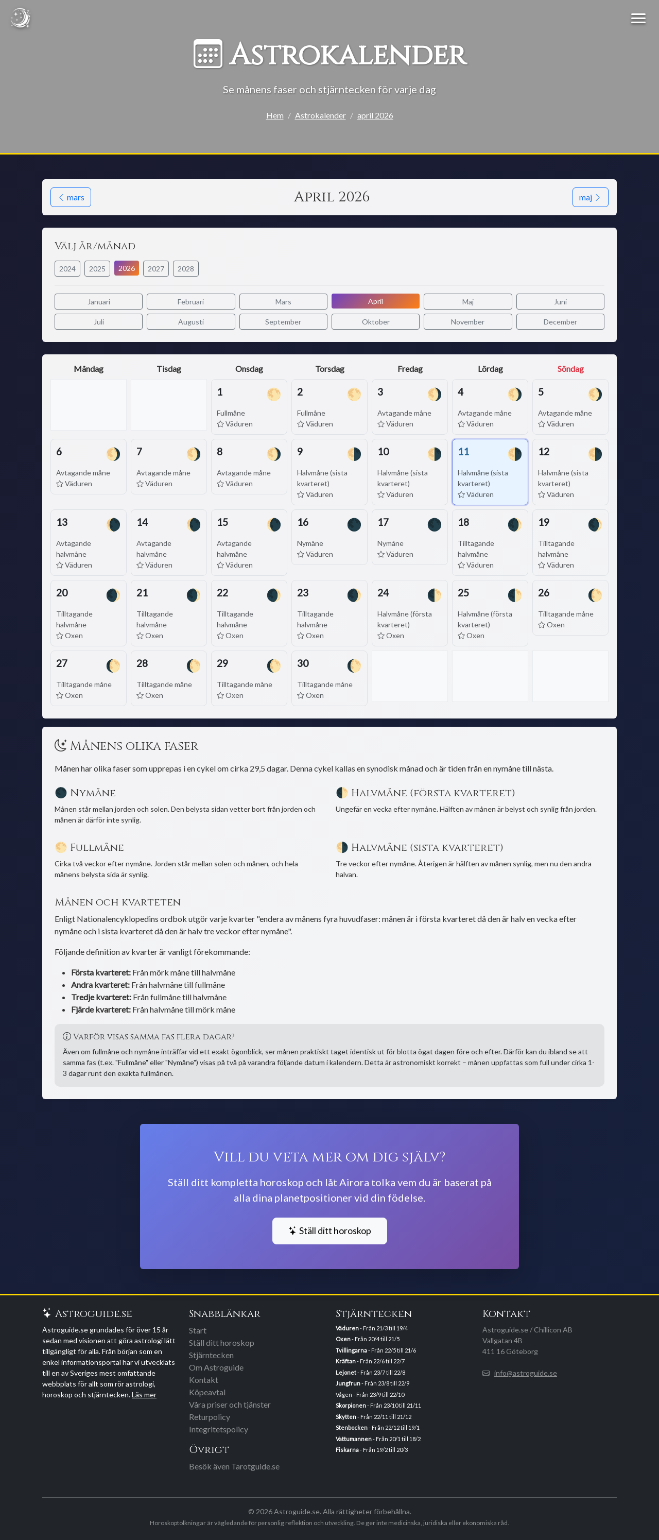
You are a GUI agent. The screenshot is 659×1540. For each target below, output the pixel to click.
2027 (156, 268)
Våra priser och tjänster (230, 1404)
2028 (186, 268)
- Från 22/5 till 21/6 (376, 1350)
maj (590, 197)
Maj (468, 301)
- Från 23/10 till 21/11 (378, 1405)
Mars (283, 301)
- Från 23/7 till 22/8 (370, 1372)
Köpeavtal (207, 1392)
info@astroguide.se (525, 1372)
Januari (99, 301)
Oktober (376, 321)
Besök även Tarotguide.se (234, 1466)
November (467, 321)
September (283, 321)
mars (70, 197)
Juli (99, 321)
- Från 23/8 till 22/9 (372, 1383)
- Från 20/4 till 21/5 (368, 1339)
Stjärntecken (211, 1355)
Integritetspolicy (218, 1429)
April (375, 301)
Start (197, 1330)
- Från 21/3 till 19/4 (372, 1328)
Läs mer (144, 1394)
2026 (126, 268)
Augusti (191, 321)
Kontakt (203, 1379)
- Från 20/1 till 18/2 (378, 1438)
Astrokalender (320, 115)
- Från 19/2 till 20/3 (372, 1449)
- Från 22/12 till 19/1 (378, 1427)
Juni (560, 301)
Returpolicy (209, 1417)
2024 (67, 268)
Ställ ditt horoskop (329, 1230)
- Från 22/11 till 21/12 (373, 1416)
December (560, 321)
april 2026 (375, 115)
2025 (97, 268)
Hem (275, 115)
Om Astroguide (216, 1367)
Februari (191, 301)
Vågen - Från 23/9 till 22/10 (370, 1394)
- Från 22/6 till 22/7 (370, 1361)
